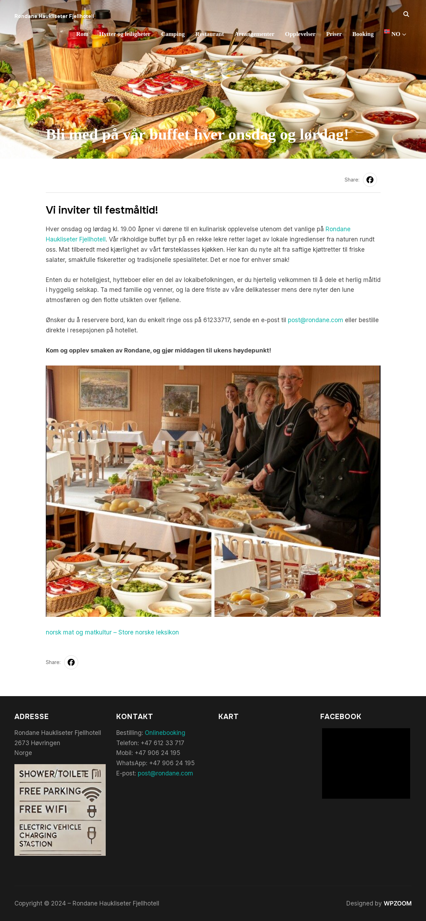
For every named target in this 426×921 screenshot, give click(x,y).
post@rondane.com (315, 320)
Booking (362, 34)
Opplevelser (300, 34)
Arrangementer (254, 34)
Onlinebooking (165, 732)
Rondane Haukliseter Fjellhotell (54, 16)
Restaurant (209, 34)
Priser (334, 34)
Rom (82, 34)
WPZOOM (398, 903)
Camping (173, 34)
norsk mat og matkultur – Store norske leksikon (112, 632)
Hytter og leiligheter (124, 34)
